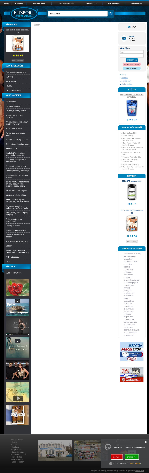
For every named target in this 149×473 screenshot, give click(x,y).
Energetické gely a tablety (16, 166)
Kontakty (19, 3)
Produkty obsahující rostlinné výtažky (17, 176)
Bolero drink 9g (128, 136)
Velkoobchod (91, 3)
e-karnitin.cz (129, 309)
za (130, 41)
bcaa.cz (127, 267)
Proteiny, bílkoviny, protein (16, 111)
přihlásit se (132, 60)
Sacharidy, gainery (13, 106)
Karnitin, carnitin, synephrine (17, 140)
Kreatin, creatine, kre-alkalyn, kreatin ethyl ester (17, 123)
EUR (134, 27)
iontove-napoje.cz (131, 283)
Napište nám (17, 449)
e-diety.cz (127, 291)
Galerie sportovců (66, 3)
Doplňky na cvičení (13, 226)
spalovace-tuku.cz (131, 262)
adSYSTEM (139, 471)
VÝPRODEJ (11, 24)
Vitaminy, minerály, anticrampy (17, 171)
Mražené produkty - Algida (16, 195)
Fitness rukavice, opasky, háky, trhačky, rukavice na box (17, 201)
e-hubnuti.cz (129, 335)
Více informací (135, 463)
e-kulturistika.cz (130, 256)
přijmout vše (131, 457)
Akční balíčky (11, 81)
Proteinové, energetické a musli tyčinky (16, 161)
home (123, 75)
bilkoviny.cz (128, 270)
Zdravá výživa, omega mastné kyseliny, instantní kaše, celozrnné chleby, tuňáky (17, 184)
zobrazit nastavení (120, 463)
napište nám (126, 81)
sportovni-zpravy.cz (131, 330)
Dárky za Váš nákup (13, 90)
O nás (6, 3)
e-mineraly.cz (129, 293)
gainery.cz (128, 272)
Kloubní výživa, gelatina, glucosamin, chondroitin (15, 154)
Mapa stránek (17, 440)
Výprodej (9, 77)
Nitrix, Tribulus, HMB (14, 128)
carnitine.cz (128, 275)
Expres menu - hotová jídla (16, 190)
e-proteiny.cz (129, 285)
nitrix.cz (127, 288)
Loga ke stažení (18, 462)
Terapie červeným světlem (16, 230)
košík (131, 36)
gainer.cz (127, 314)
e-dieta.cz (128, 304)
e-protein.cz (128, 306)
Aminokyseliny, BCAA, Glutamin (14, 116)
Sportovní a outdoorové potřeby (15, 236)
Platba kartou (136, 3)
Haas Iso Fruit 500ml (130, 133)
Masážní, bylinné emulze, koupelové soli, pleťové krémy (17, 251)
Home (36, 25)
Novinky (9, 86)
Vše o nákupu (113, 3)
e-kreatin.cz (128, 312)
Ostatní (8, 261)
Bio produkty (11, 102)
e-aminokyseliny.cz (131, 280)
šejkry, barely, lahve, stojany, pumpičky (17, 214)
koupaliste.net (129, 325)
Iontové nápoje (11, 149)
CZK (129, 27)
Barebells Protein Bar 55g (132, 157)
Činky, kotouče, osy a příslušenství (14, 220)
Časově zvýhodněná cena (16, 72)
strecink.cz (128, 259)
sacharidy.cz (129, 301)
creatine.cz (128, 277)
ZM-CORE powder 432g (132, 181)
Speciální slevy (39, 3)
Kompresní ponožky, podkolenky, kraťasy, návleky (17, 207)
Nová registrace (131, 68)
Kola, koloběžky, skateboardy (17, 241)
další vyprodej (17, 60)
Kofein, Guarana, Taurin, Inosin (15, 134)
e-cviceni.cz (128, 327)
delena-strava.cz (130, 322)
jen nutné (116, 457)
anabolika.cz (129, 264)
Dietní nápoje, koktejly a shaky (17, 144)
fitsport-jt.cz (128, 317)
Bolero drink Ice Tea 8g (131, 164)
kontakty (124, 78)
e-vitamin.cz (128, 296)
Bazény (9, 246)
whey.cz (127, 298)
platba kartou (126, 84)
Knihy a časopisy (12, 257)
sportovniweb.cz (130, 333)
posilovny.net (129, 319)
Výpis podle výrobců (13, 273)
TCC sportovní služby (132, 254)
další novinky (132, 242)
